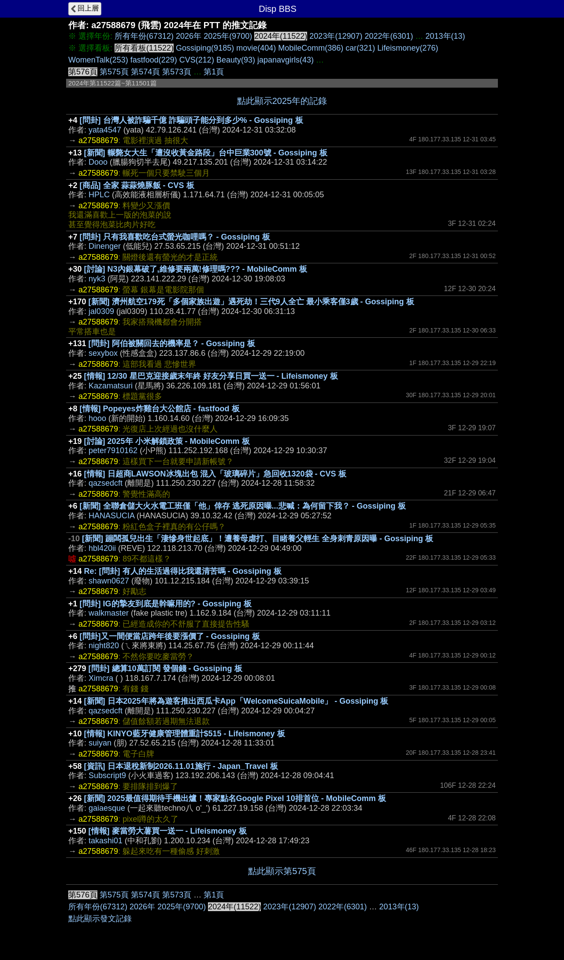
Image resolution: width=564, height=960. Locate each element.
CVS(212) (196, 59)
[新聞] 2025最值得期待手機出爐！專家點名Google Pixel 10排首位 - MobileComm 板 (235, 798)
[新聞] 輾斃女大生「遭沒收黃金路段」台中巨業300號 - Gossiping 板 (205, 152)
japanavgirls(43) (285, 59)
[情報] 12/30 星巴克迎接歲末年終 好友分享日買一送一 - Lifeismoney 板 (211, 376)
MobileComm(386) (310, 48)
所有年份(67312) (144, 36)
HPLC (99, 194)
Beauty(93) (235, 59)
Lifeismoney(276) (407, 48)
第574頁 (145, 71)
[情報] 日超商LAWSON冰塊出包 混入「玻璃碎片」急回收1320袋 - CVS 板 (215, 473)
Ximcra (101, 678)
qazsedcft (105, 483)
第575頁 (114, 71)
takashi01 (105, 840)
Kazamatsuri (111, 385)
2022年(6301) (388, 36)
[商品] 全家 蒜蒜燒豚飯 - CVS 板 (137, 185)
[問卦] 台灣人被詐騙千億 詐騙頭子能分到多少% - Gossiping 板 (191, 120)
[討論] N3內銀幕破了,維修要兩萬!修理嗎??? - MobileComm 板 (195, 269)
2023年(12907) (335, 36)
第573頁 (176, 71)
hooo (97, 418)
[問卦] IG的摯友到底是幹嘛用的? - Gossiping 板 (166, 603)
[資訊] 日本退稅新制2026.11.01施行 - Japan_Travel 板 (181, 766)
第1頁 (214, 71)
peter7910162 (113, 450)
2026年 (188, 36)
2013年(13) (445, 36)
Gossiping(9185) (205, 48)
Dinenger (105, 246)
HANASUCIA (111, 515)
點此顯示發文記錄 (100, 918)
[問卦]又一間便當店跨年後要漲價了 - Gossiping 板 (170, 636)
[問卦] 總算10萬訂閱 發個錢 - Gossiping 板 (165, 668)
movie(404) (256, 48)
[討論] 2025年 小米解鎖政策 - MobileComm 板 (167, 441)
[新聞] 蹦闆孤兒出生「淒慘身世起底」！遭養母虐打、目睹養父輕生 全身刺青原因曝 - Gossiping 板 (257, 538)
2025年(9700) (228, 36)
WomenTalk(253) (98, 59)
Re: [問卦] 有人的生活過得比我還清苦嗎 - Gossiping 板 (183, 571)
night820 (104, 645)
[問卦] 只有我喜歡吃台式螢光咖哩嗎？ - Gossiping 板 (175, 237)
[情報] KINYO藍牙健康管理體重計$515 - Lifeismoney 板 (184, 733)
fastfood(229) (153, 59)
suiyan (100, 742)
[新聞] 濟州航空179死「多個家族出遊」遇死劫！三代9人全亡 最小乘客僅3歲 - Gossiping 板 (251, 301)
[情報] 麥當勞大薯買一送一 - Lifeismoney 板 (168, 831)
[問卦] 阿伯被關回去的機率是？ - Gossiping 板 (172, 343)
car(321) (360, 48)
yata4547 (105, 130)
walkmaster (109, 613)
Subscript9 (107, 775)
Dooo (98, 162)
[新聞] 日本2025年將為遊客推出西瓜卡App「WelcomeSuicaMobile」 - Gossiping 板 (236, 701)
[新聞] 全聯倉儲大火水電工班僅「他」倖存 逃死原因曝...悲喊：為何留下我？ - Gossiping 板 (243, 506)
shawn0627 (109, 580)
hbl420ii (102, 548)
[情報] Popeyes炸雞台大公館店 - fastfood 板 (160, 408)
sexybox (103, 353)
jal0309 (101, 311)
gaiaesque (107, 808)
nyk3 (97, 278)
